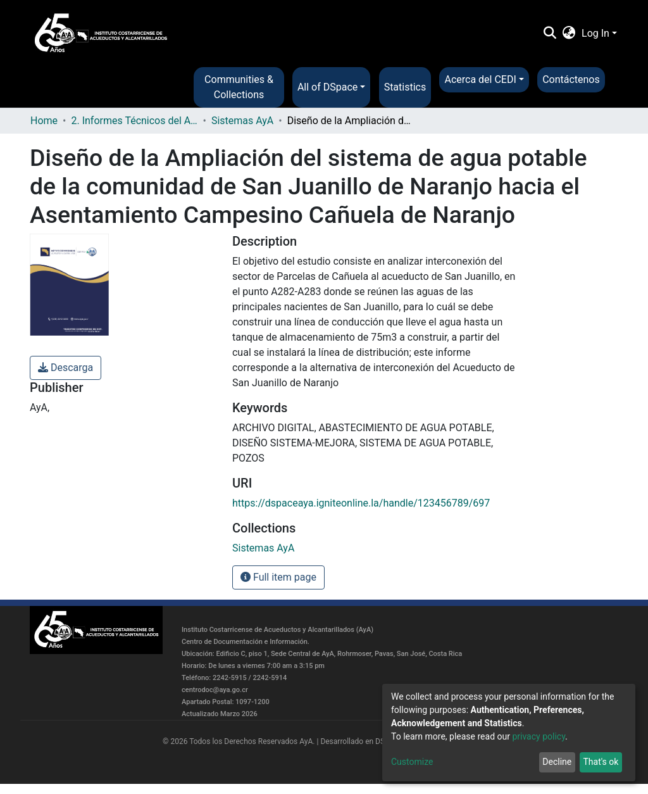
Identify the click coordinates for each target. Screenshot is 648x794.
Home (44, 121)
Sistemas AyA (242, 121)
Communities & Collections (238, 87)
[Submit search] (550, 33)
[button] (569, 33)
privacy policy (538, 736)
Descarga (65, 368)
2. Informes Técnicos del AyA (134, 121)
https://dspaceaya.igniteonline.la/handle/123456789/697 (361, 503)
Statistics (405, 87)
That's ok (600, 762)
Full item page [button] (278, 577)
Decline (556, 762)
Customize (412, 762)
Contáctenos (571, 79)
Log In (595, 33)
